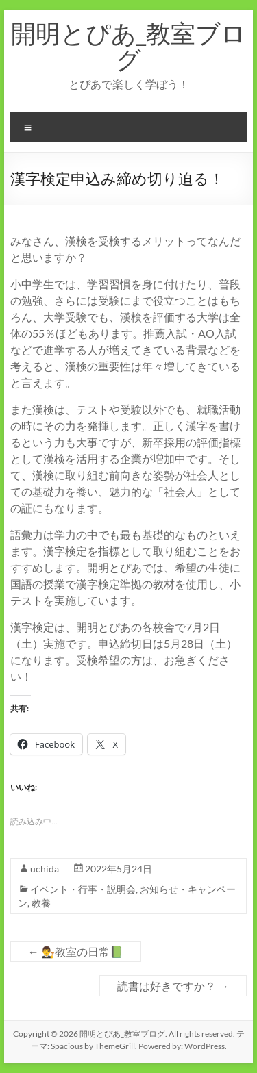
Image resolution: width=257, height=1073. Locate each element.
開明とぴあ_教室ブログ (128, 46)
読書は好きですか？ (173, 985)
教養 (41, 903)
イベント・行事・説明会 (83, 889)
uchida (44, 868)
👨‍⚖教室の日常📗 (75, 951)
